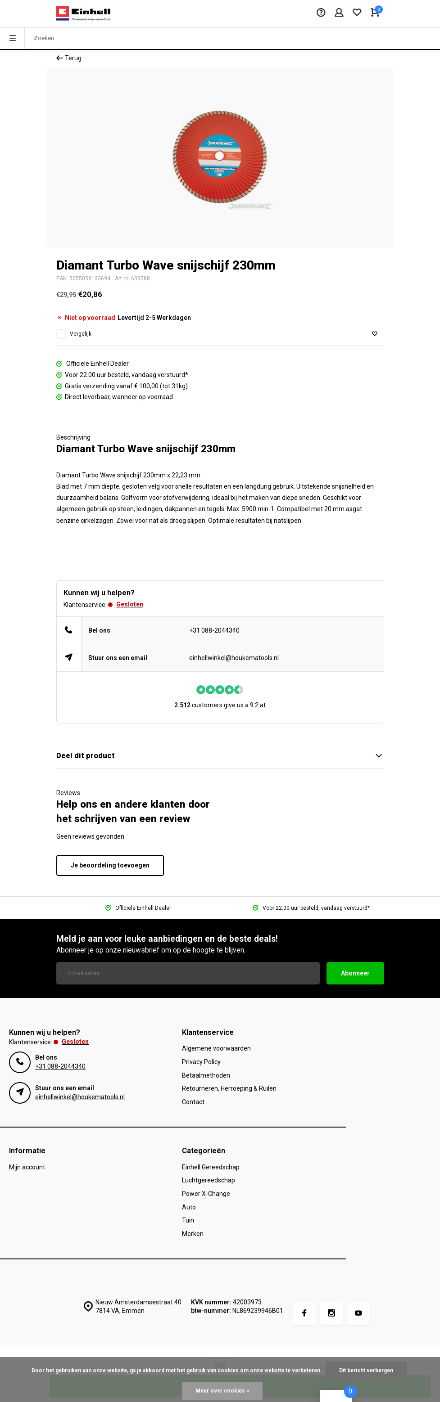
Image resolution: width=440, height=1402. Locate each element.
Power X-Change (206, 1193)
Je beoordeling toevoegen (110, 865)
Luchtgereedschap (208, 1180)
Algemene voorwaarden (216, 1048)
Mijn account (27, 1167)
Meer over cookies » (222, 1391)
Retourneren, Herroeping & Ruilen (229, 1088)
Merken (193, 1233)
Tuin (188, 1220)
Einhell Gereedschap (211, 1167)
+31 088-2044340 (214, 630)
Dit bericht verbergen (366, 1370)
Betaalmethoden (206, 1075)
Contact (193, 1101)
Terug (69, 58)
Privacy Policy (201, 1061)
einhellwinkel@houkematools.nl (234, 657)
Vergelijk (80, 334)
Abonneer (355, 973)
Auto (189, 1207)
